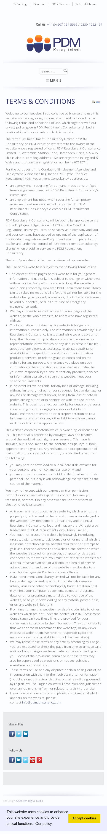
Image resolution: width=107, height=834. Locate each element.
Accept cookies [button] (84, 818)
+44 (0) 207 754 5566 (62, 24)
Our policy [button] (43, 824)
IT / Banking (20, 4)
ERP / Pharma (60, 4)
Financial (39, 4)
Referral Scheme (86, 4)
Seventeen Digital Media (29, 800)
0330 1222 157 (91, 24)
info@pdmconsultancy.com (41, 702)
